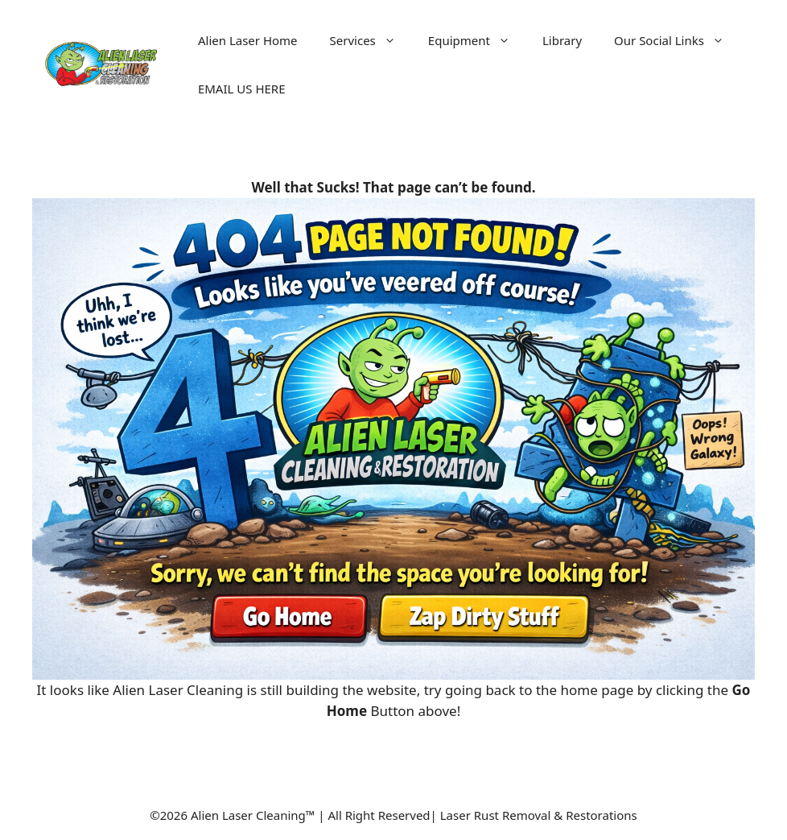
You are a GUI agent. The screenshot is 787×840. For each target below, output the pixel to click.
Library (562, 40)
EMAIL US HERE (242, 89)
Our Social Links (677, 40)
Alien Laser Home (248, 40)
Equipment (477, 40)
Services (371, 40)
